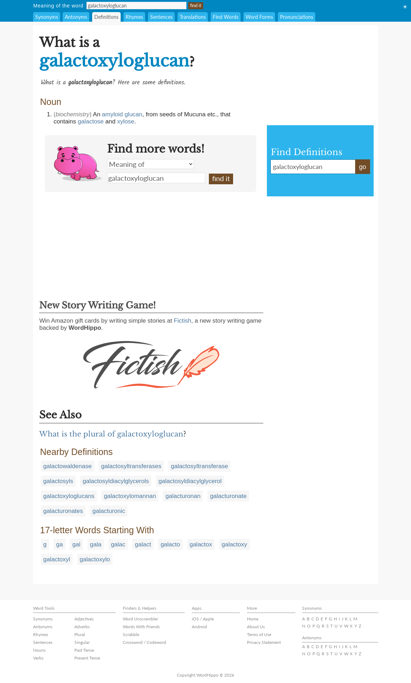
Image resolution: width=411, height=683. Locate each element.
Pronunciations (296, 17)
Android (199, 626)
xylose (125, 121)
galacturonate (228, 496)
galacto (170, 544)
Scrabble (131, 634)
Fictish (182, 320)
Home (252, 618)
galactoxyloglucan (156, 178)
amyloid (112, 114)
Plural (79, 634)
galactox (201, 544)
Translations (193, 17)
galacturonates (63, 511)
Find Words (225, 17)
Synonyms (46, 17)
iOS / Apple (203, 618)
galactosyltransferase (199, 466)
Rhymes (134, 17)
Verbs (38, 658)
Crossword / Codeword (144, 642)
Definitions (106, 17)
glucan (133, 114)
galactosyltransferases (131, 466)
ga (59, 544)
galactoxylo (95, 559)
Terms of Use (259, 634)
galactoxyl (56, 559)
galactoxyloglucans (69, 496)
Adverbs (82, 626)
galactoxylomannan (130, 496)
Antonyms (76, 17)
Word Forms (259, 17)
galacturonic (109, 511)
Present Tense (87, 658)
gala (95, 544)
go (362, 166)
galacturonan (182, 496)
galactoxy (234, 544)
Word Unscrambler (140, 618)
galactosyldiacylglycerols (116, 481)
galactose (91, 121)
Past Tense (84, 650)
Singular (82, 642)
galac (118, 544)
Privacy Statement (264, 642)
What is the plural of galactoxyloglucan (111, 434)
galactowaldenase (67, 466)
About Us (256, 626)
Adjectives (84, 618)
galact (143, 544)
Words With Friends (141, 626)
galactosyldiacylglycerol (190, 481)
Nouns (39, 650)
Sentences (161, 17)
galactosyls (58, 481)
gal (76, 544)
